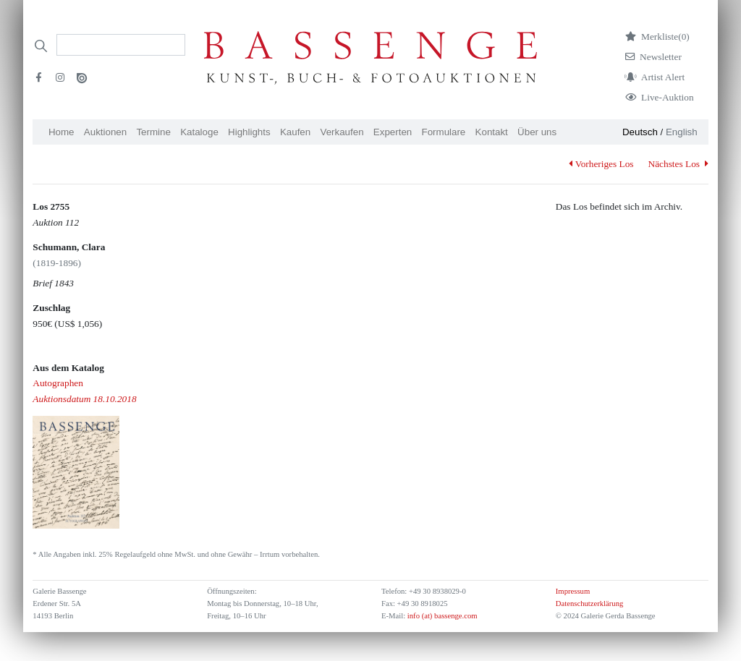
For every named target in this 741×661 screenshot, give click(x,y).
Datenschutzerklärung (590, 603)
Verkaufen (342, 132)
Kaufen (295, 132)
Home (61, 132)
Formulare (444, 132)
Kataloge (199, 132)
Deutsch (640, 132)
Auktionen (105, 132)
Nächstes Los (678, 163)
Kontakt (491, 132)
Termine (153, 132)
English (682, 132)
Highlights (249, 132)
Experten (392, 132)
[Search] (120, 45)
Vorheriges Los (601, 163)
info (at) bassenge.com (441, 616)
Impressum (573, 591)
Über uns (536, 132)
